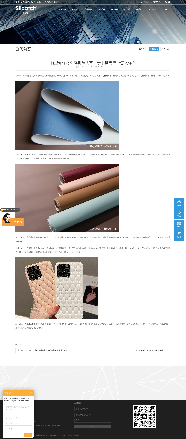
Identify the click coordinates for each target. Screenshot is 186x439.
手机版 (76, 435)
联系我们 (140, 9)
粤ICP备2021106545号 (58, 435)
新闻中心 (114, 9)
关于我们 (75, 9)
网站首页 (62, 9)
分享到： (19, 345)
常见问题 (165, 49)
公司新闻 (142, 49)
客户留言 (127, 9)
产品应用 (88, 9)
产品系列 (101, 9)
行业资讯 (154, 49)
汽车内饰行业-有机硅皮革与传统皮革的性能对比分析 (46, 350)
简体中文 (152, 9)
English (165, 9)
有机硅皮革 (106, 76)
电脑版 (69, 435)
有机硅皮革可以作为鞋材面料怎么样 (154, 350)
